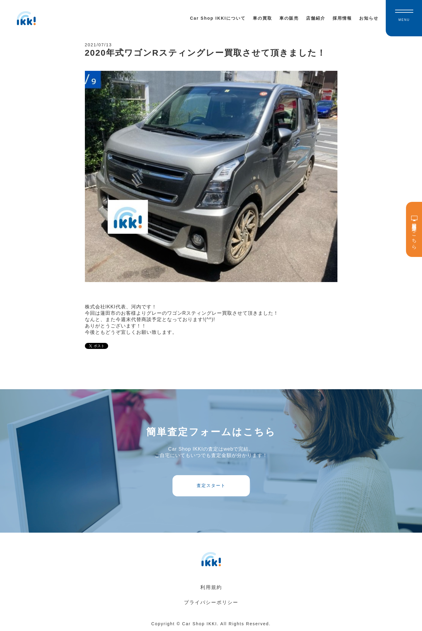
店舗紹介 (315, 18)
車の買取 (262, 18)
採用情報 (342, 18)
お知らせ (369, 18)
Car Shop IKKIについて (218, 18)
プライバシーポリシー (211, 602)
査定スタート (211, 485)
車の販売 (289, 18)
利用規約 (211, 587)
